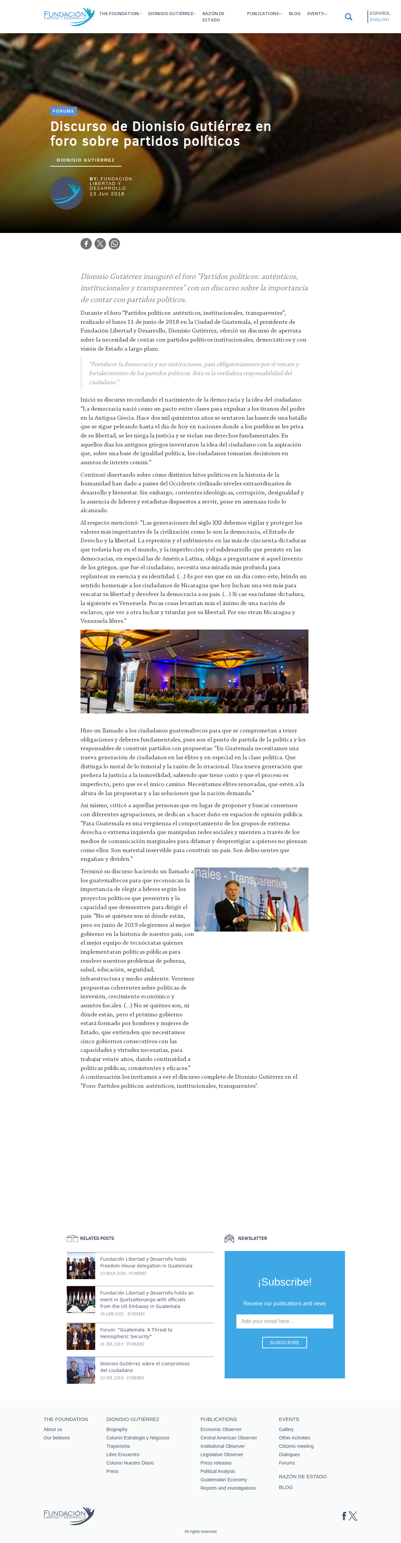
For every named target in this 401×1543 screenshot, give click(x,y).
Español (380, 13)
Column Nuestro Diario (130, 1463)
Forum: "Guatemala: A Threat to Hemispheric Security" (136, 1333)
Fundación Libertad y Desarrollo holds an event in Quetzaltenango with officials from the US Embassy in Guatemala (147, 1300)
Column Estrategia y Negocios (137, 1437)
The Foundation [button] (118, 13)
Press (112, 1471)
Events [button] (315, 13)
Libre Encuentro (122, 1454)
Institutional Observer (222, 1446)
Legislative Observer (221, 1454)
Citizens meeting (296, 1446)
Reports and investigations (228, 1488)
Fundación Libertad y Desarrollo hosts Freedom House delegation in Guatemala (146, 1262)
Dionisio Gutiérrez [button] (170, 13)
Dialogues (289, 1454)
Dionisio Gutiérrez (86, 160)
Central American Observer (228, 1437)
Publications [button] (263, 13)
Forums (63, 111)
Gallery (286, 1429)
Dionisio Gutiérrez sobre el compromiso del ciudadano (144, 1367)
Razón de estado (213, 16)
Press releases (216, 1463)
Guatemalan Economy (223, 1479)
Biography (116, 1429)
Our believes (57, 1437)
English (379, 19)
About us (53, 1429)
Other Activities (294, 1437)
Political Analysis (217, 1471)
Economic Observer (221, 1429)
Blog (295, 13)
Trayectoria (118, 1446)
